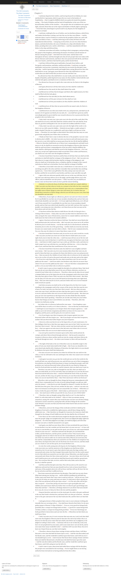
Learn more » (6, 570)
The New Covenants (22, 13)
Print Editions (57, 2)
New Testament (55, 6)
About (63, 2)
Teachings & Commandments (22, 25)
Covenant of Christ (23, 28)
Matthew (64, 6)
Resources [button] (42, 2)
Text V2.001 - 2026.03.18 (19, 574)
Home (34, 2)
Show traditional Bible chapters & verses (22, 42)
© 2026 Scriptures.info (6, 574)
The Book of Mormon (24, 17)
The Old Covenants (22, 11)
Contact (49, 2)
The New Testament (24, 15)
